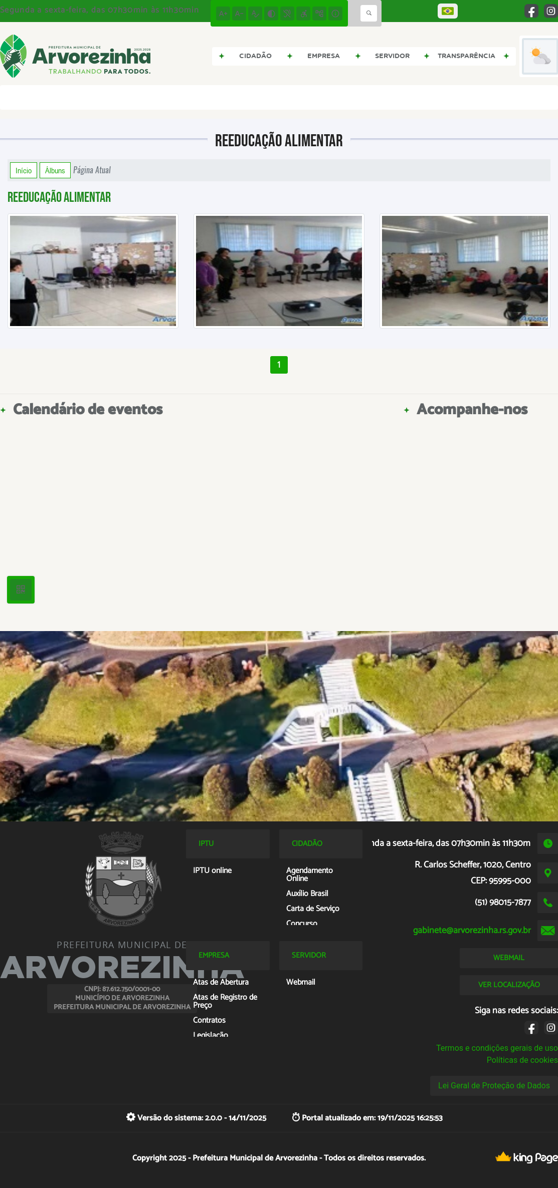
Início (24, 170)
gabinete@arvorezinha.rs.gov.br (472, 930)
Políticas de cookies (522, 1060)
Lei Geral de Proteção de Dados (494, 1085)
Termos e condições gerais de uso (497, 1048)
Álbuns (55, 170)
